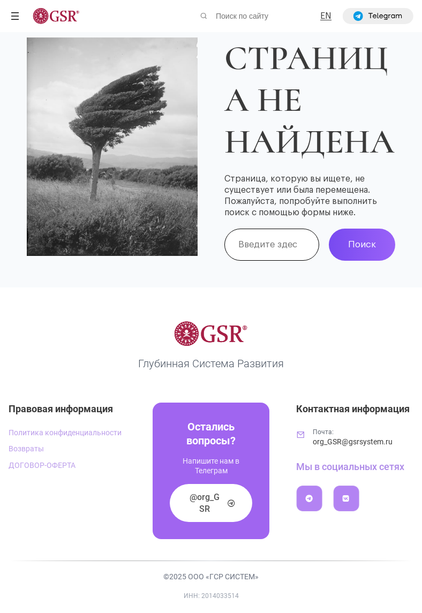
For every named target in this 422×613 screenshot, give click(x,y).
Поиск (362, 244)
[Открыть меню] (15, 16)
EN (325, 16)
